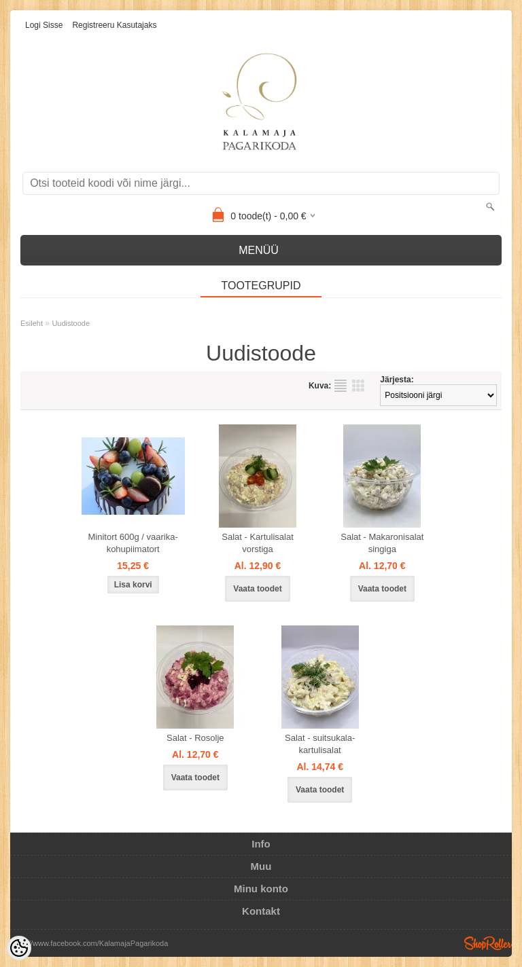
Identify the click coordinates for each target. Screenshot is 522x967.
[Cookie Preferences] (19, 948)
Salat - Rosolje (195, 738)
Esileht (31, 323)
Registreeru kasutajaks (114, 25)
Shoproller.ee (488, 943)
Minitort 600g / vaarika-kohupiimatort (133, 543)
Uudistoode (71, 323)
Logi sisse (44, 25)
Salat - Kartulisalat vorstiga (258, 543)
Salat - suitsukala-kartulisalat (320, 744)
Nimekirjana (340, 386)
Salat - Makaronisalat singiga (382, 543)
